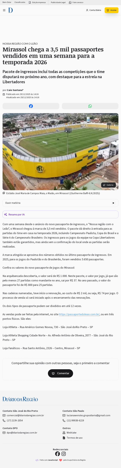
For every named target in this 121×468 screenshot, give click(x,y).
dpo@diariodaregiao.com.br (20, 432)
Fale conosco (76, 2)
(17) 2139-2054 (13, 420)
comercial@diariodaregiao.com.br (23, 415)
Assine (112, 10)
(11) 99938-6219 (73, 420)
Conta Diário (93, 10)
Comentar (60, 373)
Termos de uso (73, 438)
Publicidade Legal (58, 2)
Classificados (19, 2)
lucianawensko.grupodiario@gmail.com (86, 415)
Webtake (69, 432)
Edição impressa (37, 2)
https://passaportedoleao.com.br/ (79, 314)
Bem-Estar (7, 2)
